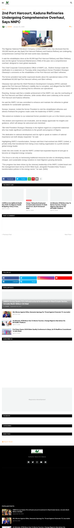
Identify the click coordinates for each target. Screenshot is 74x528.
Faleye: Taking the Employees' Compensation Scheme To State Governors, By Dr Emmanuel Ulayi (36, 205)
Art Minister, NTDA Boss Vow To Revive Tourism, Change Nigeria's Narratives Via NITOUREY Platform (60, 205)
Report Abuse (8, 441)
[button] (2, 3)
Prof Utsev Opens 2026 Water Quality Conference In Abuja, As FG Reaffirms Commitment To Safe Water (42, 330)
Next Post (68, 234)
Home (4, 9)
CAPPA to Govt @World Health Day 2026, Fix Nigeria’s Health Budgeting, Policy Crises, (12, 204)
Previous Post (7, 234)
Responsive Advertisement (37, 399)
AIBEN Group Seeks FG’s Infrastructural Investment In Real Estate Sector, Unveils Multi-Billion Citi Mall (41, 510)
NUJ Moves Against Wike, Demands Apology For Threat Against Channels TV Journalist (41, 312)
